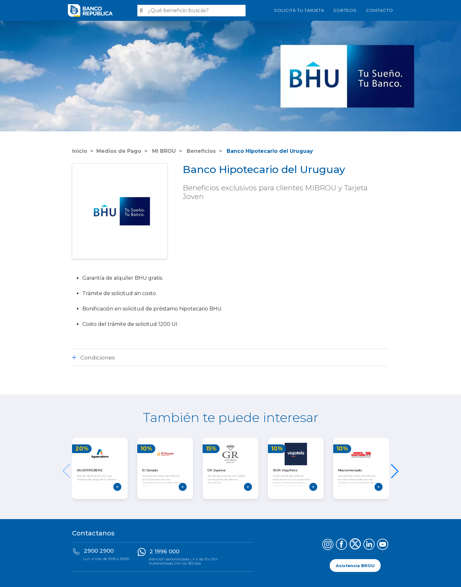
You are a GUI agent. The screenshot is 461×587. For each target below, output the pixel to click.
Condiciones (97, 357)
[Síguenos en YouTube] (382, 545)
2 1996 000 (164, 551)
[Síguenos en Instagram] (327, 545)
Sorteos (345, 10)
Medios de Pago (118, 151)
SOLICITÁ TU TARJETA (299, 10)
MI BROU (163, 151)
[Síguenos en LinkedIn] (369, 545)
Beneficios (200, 151)
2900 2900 (99, 551)
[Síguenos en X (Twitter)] (355, 545)
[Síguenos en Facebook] (341, 545)
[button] (395, 471)
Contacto (379, 10)
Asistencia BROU (355, 565)
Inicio (79, 151)
